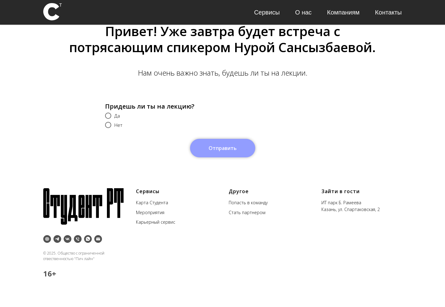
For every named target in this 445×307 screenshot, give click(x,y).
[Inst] (47, 239)
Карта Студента (152, 202)
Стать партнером (247, 212)
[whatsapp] (88, 239)
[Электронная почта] (98, 239)
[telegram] (57, 239)
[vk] (67, 239)
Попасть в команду (248, 202)
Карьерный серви (154, 222)
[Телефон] (78, 239)
